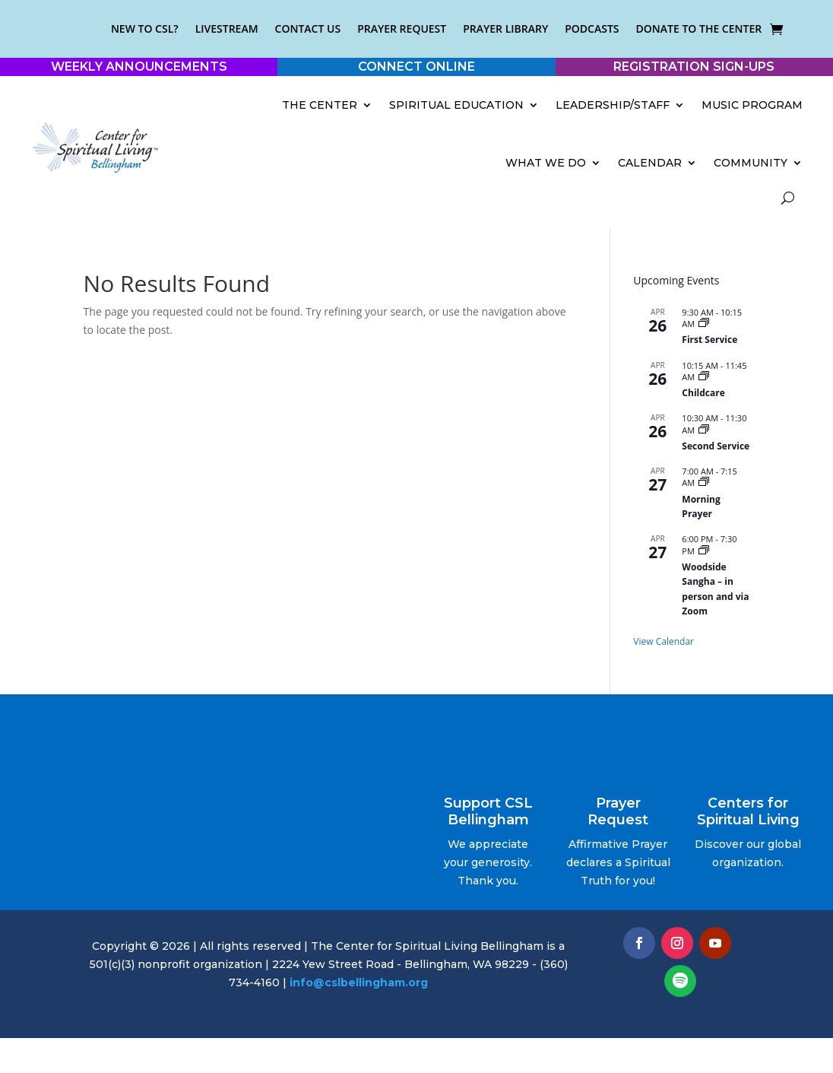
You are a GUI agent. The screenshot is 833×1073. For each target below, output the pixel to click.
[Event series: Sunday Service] (703, 430)
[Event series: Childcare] (703, 377)
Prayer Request (401, 28)
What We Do (545, 163)
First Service (709, 339)
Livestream (226, 28)
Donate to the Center (699, 28)
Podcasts (592, 28)
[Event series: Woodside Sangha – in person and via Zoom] (703, 551)
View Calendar (663, 641)
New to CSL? (145, 28)
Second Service (715, 446)
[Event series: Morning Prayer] (703, 482)
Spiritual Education (456, 105)
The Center (319, 105)
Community (750, 163)
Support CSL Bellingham (488, 811)
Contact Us (308, 28)
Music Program (752, 105)
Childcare (703, 392)
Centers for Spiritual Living (748, 811)
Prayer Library (505, 28)
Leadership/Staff (613, 105)
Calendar (650, 163)
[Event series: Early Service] (703, 323)
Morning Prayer (701, 506)
